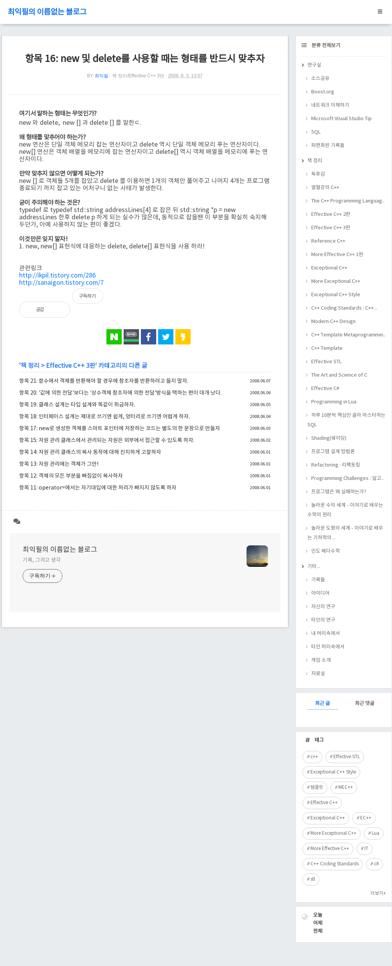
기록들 (318, 580)
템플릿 (316, 787)
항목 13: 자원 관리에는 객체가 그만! (58, 464)
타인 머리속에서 (328, 647)
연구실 (314, 65)
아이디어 (320, 593)
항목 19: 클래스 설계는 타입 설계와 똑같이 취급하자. (77, 405)
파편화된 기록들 (328, 145)
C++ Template (327, 348)
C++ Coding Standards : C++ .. (344, 308)
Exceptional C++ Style (335, 295)
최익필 (101, 75)
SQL (316, 132)
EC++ (365, 818)
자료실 (318, 674)
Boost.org (322, 92)
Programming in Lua (333, 402)
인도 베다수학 (325, 551)
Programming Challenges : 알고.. (347, 478)
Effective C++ (324, 802)
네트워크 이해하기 (330, 105)
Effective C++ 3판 (70, 365)
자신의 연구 (323, 607)
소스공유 (320, 79)
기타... (313, 566)
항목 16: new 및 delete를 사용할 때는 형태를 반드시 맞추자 (145, 59)
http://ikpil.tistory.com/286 (57, 275)
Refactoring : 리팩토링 (335, 465)
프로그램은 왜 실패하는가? (338, 492)
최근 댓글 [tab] (364, 704)
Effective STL (326, 362)
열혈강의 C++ (325, 188)
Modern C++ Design (333, 322)
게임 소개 (321, 660)
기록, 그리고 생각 (42, 560)
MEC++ (345, 787)
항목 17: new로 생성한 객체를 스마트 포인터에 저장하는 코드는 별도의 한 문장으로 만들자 (119, 429)
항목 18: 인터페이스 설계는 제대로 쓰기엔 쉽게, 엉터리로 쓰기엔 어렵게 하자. (104, 417)
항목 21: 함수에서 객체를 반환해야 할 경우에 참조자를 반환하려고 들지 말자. (103, 381)
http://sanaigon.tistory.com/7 (61, 282)
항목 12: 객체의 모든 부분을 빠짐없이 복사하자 (71, 476)
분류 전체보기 (325, 46)
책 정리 (30, 365)
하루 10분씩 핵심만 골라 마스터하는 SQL (346, 420)
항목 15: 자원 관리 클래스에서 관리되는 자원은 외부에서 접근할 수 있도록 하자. (106, 440)
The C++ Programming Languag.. (347, 201)
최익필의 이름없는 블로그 (47, 12)
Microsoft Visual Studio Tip (341, 119)
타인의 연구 (323, 620)
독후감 (318, 174)
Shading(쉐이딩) (328, 438)
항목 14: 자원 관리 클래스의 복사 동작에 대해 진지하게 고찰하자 (90, 452)
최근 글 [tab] (322, 704)
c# (376, 864)
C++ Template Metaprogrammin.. (348, 335)
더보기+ (378, 893)
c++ (314, 756)
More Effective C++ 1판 (337, 255)
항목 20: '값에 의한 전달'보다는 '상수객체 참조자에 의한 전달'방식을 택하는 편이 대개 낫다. (120, 393)
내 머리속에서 (325, 633)
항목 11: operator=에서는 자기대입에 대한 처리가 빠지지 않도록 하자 (97, 488)
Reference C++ (328, 241)
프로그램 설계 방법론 (333, 452)
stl (312, 879)
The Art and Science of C (339, 375)
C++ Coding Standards (334, 864)
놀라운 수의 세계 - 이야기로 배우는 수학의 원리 (345, 510)
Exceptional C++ (329, 268)
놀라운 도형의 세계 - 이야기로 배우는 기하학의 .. (345, 533)
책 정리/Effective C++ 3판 (138, 75)
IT (366, 848)
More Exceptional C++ (335, 281)
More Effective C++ (329, 848)
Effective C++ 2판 (330, 214)
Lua (375, 833)
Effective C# (325, 389)
